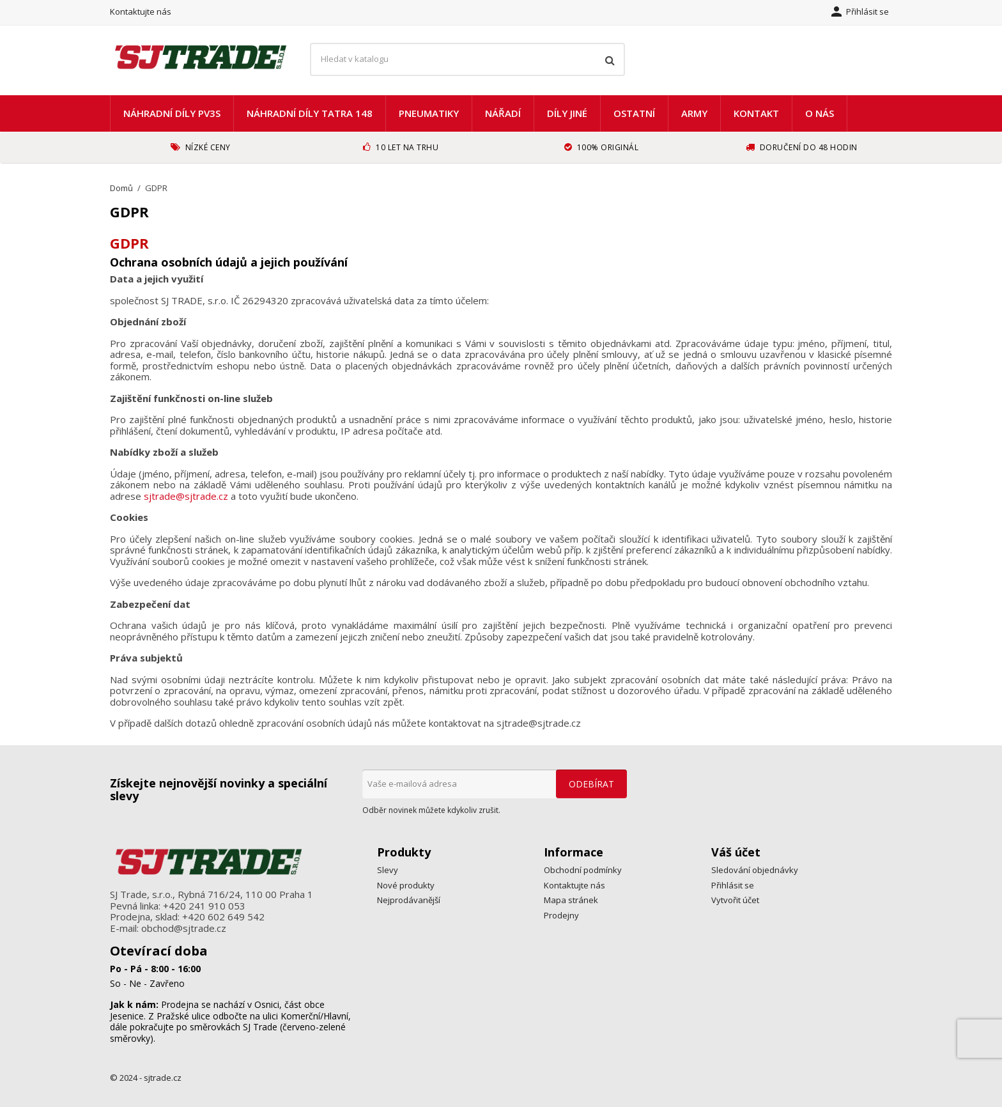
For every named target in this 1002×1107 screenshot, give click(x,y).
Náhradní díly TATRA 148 (310, 113)
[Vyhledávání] (467, 59)
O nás (819, 113)
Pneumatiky (429, 113)
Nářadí (503, 113)
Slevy (387, 870)
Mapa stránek (571, 900)
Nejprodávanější (408, 900)
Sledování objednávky (754, 870)
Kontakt (756, 113)
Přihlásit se (732, 885)
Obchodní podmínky (583, 870)
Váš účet (735, 852)
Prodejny (561, 915)
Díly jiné (567, 113)
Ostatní (634, 113)
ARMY (694, 113)
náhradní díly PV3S (171, 113)
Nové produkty (406, 885)
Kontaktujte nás (140, 11)
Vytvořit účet (735, 900)
